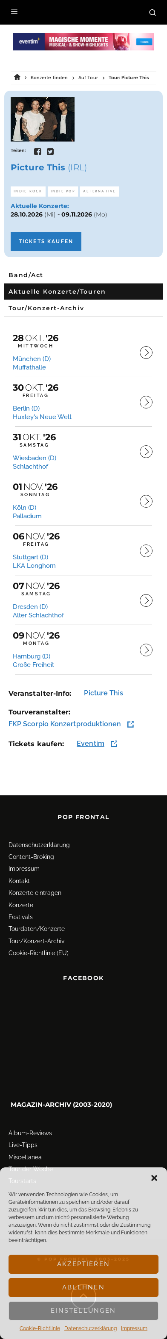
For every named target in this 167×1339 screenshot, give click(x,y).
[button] (154, 1178)
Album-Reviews (30, 1133)
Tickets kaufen (46, 241)
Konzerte (21, 905)
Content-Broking (31, 856)
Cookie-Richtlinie (40, 1328)
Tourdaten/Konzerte (37, 928)
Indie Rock (28, 191)
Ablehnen (83, 1287)
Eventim (90, 743)
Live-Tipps (23, 1145)
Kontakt (19, 881)
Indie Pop (63, 191)
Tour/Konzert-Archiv (36, 941)
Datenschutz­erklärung (90, 1328)
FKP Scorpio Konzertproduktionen (65, 724)
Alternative (99, 191)
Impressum (134, 1328)
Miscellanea (25, 1157)
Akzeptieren (83, 1264)
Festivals (21, 917)
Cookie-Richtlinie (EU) (39, 953)
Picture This (103, 693)
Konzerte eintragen (35, 892)
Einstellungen (83, 1310)
